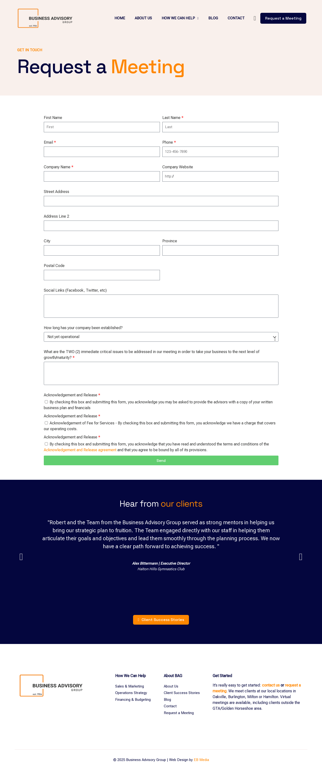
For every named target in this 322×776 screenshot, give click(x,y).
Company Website (177, 167)
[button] (21, 557)
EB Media (201, 760)
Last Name (172, 117)
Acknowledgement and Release (72, 395)
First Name (53, 117)
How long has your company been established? (83, 327)
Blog (167, 699)
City (47, 241)
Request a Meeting (179, 713)
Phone (169, 142)
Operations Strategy (131, 693)
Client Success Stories (182, 693)
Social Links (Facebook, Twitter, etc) (75, 290)
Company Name (58, 167)
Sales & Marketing (129, 686)
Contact (170, 706)
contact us (271, 685)
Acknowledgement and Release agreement (80, 450)
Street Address (56, 191)
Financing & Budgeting (133, 699)
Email (50, 142)
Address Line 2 (56, 216)
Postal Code (54, 265)
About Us (171, 686)
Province (169, 241)
